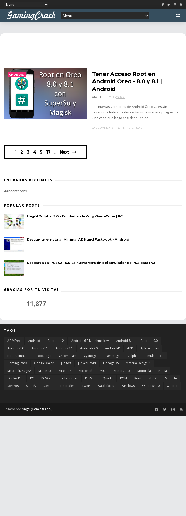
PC (32, 378)
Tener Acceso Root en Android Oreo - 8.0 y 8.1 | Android (127, 81)
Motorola (144, 371)
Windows (128, 386)
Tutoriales (67, 386)
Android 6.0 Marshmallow (90, 340)
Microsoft (85, 371)
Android (17, 74)
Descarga (113, 356)
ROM (123, 378)
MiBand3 (44, 371)
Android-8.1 (64, 348)
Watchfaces (105, 386)
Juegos (66, 363)
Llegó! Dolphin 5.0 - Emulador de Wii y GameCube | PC (75, 216)
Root (137, 378)
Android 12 (56, 340)
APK (130, 348)
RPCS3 (153, 378)
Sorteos (13, 386)
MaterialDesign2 (19, 371)
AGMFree (14, 340)
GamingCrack (17, 363)
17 (48, 152)
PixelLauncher (68, 378)
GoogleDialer (44, 363)
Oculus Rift (15, 378)
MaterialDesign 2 (138, 363)
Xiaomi (172, 386)
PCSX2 (45, 378)
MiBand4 (65, 371)
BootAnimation (18, 356)
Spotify (31, 386)
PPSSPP (90, 378)
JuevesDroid (87, 363)
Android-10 (15, 348)
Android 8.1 (124, 340)
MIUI (103, 371)
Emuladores (154, 356)
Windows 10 (151, 386)
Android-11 (39, 348)
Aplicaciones (149, 348)
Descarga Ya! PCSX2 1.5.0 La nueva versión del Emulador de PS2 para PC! (91, 263)
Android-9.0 (89, 348)
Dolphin (132, 356)
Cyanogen (91, 356)
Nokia (162, 371)
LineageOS (111, 363)
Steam (47, 386)
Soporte (171, 378)
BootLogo (44, 356)
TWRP (86, 386)
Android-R (112, 348)
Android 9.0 (149, 340)
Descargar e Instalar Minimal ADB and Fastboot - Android (78, 239)
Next (64, 152)
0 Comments (102, 128)
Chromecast (67, 356)
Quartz (108, 378)
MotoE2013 (122, 371)
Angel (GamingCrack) (37, 409)
